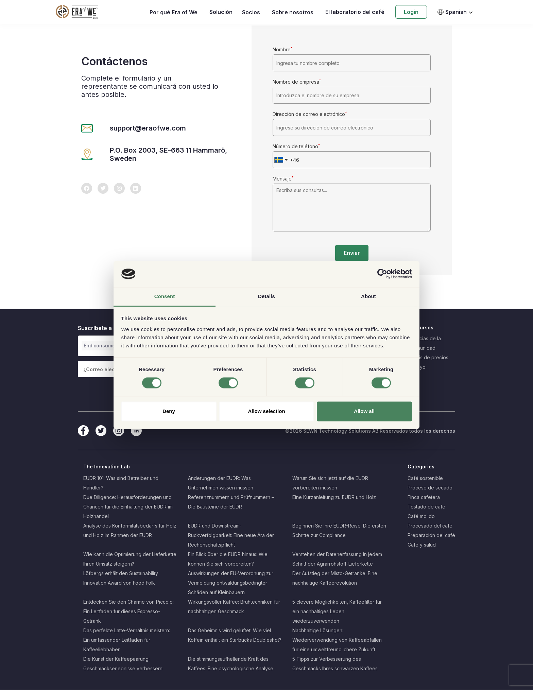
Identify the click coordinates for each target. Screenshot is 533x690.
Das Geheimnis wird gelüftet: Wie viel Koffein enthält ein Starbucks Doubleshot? (234, 635)
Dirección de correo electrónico (310, 114)
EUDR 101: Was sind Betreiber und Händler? (120, 483)
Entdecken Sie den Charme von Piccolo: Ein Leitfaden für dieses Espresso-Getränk (128, 611)
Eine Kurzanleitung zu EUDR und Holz (334, 497)
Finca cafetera (424, 497)
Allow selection (266, 411)
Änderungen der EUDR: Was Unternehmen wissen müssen (220, 483)
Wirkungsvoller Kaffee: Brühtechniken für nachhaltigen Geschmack (234, 607)
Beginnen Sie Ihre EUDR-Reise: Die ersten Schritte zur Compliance (339, 530)
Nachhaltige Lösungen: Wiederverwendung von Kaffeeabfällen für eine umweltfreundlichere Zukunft (337, 640)
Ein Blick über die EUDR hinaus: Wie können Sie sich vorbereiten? (228, 559)
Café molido (421, 516)
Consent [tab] (164, 296)
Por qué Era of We (173, 12)
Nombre (282, 49)
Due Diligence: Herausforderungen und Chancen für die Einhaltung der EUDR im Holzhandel (128, 507)
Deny (168, 411)
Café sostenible (425, 478)
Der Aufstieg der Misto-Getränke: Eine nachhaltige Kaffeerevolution (334, 578)
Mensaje (283, 179)
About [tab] (368, 296)
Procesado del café (430, 526)
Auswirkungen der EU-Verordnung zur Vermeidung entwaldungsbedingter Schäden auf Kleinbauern (230, 583)
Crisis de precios (429, 358)
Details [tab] (266, 296)
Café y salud (422, 545)
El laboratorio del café (354, 11)
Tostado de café (426, 507)
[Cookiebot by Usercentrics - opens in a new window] (382, 274)
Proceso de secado (430, 488)
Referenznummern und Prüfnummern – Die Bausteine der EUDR (231, 502)
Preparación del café (431, 535)
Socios (251, 12)
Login (411, 11)
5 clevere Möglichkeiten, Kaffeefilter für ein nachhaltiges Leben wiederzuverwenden (337, 611)
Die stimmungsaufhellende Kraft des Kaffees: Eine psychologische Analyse (230, 664)
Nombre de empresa (297, 82)
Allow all (364, 411)
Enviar (351, 253)
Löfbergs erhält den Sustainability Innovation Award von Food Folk (120, 578)
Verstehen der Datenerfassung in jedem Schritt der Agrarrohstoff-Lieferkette (337, 559)
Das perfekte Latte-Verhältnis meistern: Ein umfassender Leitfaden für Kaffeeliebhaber (126, 640)
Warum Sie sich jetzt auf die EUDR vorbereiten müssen (330, 483)
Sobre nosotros (292, 12)
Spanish (452, 11)
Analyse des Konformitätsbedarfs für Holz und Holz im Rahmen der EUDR (129, 530)
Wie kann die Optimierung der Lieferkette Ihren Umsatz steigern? (129, 559)
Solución (221, 11)
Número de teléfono (296, 146)
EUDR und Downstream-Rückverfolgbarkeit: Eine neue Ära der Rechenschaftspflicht (231, 535)
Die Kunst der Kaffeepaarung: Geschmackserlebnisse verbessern (122, 664)
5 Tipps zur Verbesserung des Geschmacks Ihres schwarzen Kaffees (335, 664)
